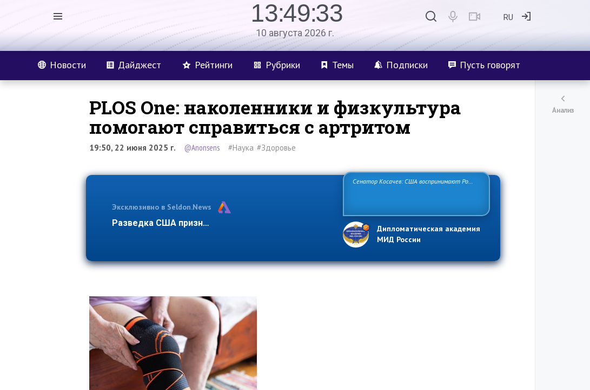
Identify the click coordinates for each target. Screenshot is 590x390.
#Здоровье (276, 147)
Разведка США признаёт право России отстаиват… (221, 223)
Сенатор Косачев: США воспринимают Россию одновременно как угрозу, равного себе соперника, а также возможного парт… (414, 193)
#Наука (241, 147)
